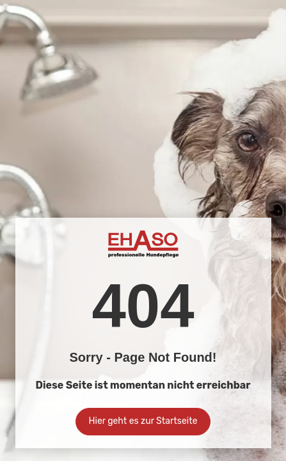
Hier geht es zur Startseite (143, 421)
